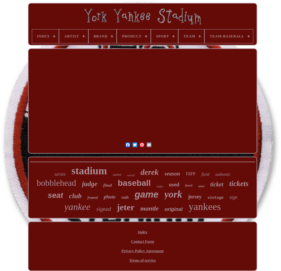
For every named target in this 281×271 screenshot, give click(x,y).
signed (103, 209)
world (131, 175)
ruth (125, 197)
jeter (126, 207)
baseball (134, 183)
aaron (117, 175)
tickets (238, 184)
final (107, 185)
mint (201, 186)
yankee (77, 206)
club (75, 196)
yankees (205, 206)
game (146, 194)
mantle (149, 208)
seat (55, 195)
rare (191, 173)
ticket (216, 184)
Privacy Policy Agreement (142, 251)
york (173, 194)
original (174, 209)
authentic (223, 174)
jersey (194, 197)
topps (160, 186)
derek (149, 172)
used (174, 185)
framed (92, 198)
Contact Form (142, 241)
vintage (215, 198)
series (59, 174)
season (172, 173)
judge (89, 184)
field (205, 174)
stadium (89, 171)
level (188, 185)
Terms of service (142, 260)
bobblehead (56, 183)
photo (109, 197)
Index (142, 232)
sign (233, 197)
